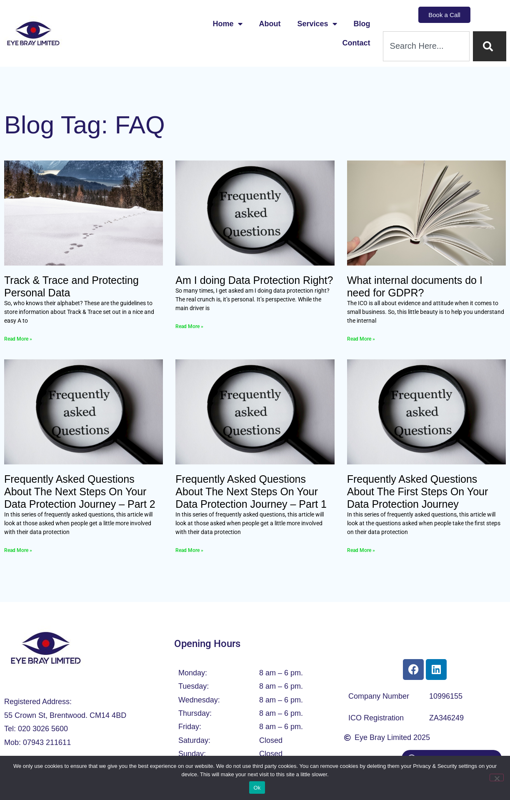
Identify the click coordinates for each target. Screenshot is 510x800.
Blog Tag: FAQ (84, 125)
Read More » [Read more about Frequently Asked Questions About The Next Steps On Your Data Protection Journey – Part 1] (189, 550)
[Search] (489, 46)
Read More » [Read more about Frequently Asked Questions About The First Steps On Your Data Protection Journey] (361, 550)
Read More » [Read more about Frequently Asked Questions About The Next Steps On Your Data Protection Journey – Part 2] (18, 550)
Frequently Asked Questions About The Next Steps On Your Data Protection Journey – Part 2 (79, 491)
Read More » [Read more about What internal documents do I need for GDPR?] (361, 339)
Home (227, 24)
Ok (256, 788)
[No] (497, 777)
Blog (362, 24)
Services (317, 24)
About (270, 24)
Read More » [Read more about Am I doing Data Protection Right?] (189, 326)
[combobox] (426, 46)
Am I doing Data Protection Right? (254, 280)
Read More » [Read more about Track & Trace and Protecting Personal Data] (18, 339)
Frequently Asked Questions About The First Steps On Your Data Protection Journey (417, 491)
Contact (356, 43)
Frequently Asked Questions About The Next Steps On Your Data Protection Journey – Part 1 (251, 491)
